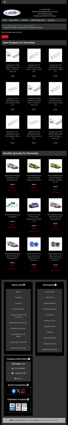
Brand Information (18, 309)
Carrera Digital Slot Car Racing (18, 335)
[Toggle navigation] (5, 2)
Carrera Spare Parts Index (18, 342)
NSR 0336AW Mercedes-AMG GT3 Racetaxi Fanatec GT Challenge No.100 (55, 179)
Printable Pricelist (49, 326)
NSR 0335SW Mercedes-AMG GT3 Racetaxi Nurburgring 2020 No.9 (34, 178)
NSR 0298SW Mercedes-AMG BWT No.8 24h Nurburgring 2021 (12, 256)
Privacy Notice (49, 315)
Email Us (18, 378)
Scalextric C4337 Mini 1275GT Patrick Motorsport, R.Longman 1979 (34, 218)
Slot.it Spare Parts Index (18, 348)
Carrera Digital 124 (29, 25)
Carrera (19, 25)
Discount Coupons (50, 344)
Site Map (50, 332)
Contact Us (51, 20)
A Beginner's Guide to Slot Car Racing (18, 316)
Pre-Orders (24, 20)
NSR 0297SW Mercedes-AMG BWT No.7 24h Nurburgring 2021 (12, 178)
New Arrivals (12, 25)
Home (5, 20)
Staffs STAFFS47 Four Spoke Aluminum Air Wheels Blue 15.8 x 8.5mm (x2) (34, 257)
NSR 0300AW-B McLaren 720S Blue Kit (12, 216)
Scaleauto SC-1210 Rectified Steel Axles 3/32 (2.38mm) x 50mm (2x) (55, 102)
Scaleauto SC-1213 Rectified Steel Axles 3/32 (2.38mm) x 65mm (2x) (55, 68)
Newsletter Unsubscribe (49, 349)
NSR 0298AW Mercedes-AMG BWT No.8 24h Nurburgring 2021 (55, 217)
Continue (5, 37)
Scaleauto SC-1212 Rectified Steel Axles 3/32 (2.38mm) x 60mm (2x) (34, 68)
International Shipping (49, 309)
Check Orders (49, 297)
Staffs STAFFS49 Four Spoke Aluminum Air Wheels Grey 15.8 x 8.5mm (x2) (55, 257)
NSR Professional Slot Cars (18, 323)
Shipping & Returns (50, 303)
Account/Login (49, 292)
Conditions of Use (49, 320)
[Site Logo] (12, 11)
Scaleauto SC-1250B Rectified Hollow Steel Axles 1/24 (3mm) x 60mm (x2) (55, 135)
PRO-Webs (54, 420)
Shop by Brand (13, 20)
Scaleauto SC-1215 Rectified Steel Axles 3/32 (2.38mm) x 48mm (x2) (12, 102)
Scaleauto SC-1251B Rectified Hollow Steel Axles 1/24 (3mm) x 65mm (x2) (12, 68)
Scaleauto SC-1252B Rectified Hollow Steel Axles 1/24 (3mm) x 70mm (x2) (34, 102)
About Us (18, 292)
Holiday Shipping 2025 (38, 20)
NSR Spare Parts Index (18, 328)
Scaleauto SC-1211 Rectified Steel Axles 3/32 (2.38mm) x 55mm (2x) (12, 135)
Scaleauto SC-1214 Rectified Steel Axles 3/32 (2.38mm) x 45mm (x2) (34, 135)
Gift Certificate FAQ (50, 338)
